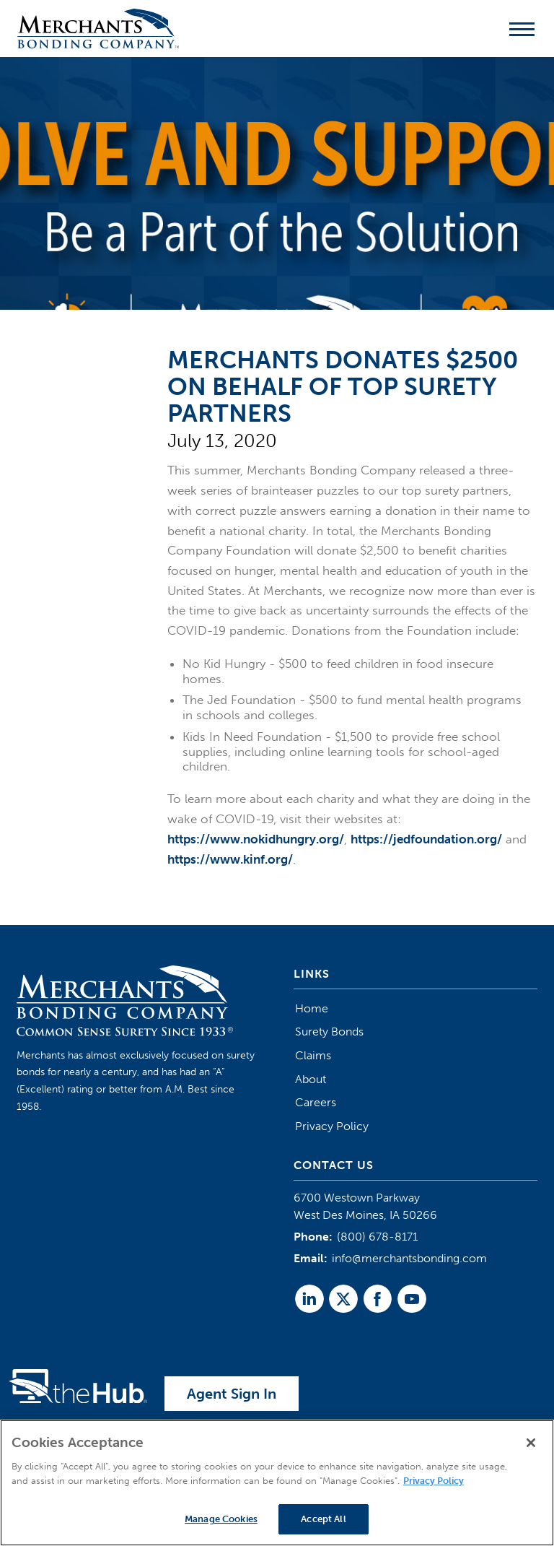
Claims (313, 1055)
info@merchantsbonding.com (409, 1258)
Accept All (323, 1519)
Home (311, 1008)
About (310, 1079)
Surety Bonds (329, 1031)
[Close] (531, 1443)
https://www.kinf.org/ (230, 859)
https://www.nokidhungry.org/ (255, 839)
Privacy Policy (332, 1126)
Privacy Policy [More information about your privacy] (433, 1480)
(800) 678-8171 (377, 1236)
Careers (315, 1102)
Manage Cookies (221, 1519)
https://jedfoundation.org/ (426, 839)
